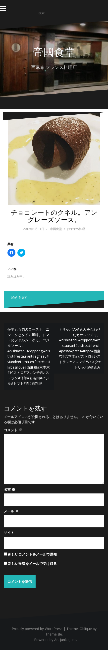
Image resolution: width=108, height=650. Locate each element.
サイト (9, 532)
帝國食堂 (54, 52)
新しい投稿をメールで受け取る (32, 563)
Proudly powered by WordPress (37, 628)
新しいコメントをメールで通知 (32, 554)
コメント (13, 430)
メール (11, 511)
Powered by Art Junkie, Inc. (55, 639)
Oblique (86, 628)
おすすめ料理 (76, 229)
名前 (9, 489)
